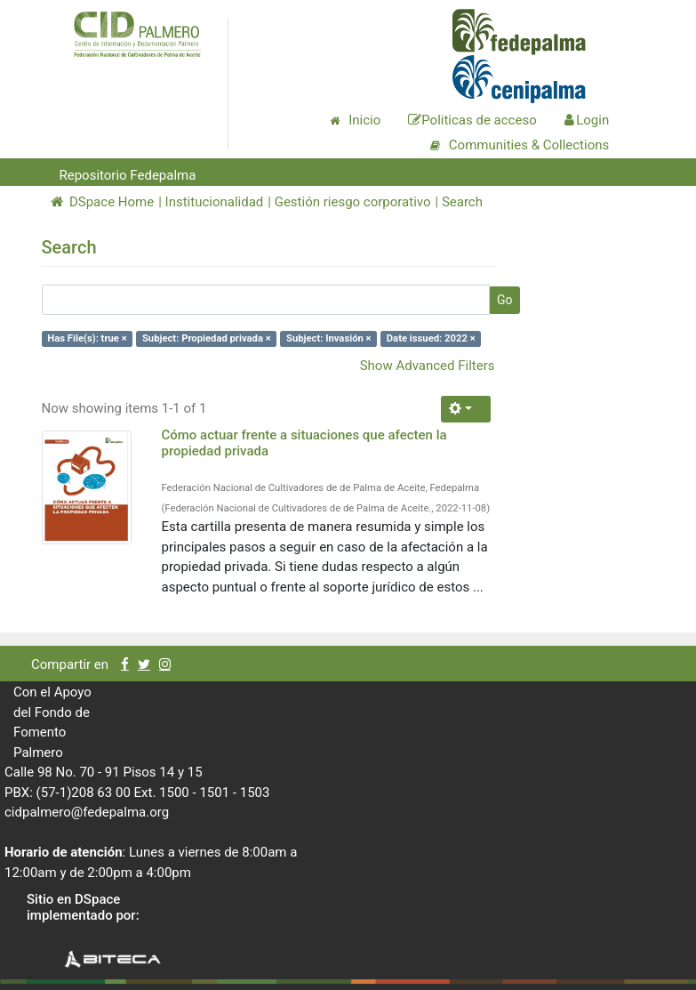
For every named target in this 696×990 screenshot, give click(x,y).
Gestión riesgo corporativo (353, 202)
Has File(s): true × (86, 338)
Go (505, 300)
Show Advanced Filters (427, 366)
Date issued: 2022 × (431, 338)
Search (462, 202)
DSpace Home (103, 202)
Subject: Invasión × (329, 338)
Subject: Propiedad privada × (206, 338)
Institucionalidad (214, 202)
